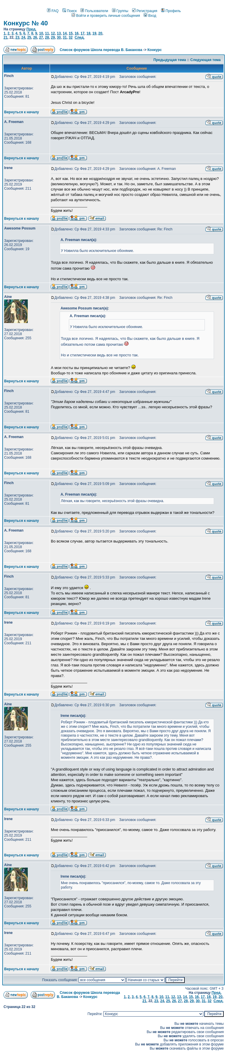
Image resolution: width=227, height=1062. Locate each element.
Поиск (69, 11)
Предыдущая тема (169, 60)
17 (82, 33)
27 (41, 37)
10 (41, 33)
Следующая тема (205, 60)
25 (29, 37)
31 (65, 37)
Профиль (171, 11)
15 (70, 33)
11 (47, 33)
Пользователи (94, 11)
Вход (150, 16)
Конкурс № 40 (26, 23)
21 (5, 37)
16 (76, 33)
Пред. (31, 29)
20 (100, 33)
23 (17, 37)
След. (79, 37)
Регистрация (144, 11)
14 (65, 33)
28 (47, 37)
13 (59, 33)
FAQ (53, 11)
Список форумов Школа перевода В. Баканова (101, 50)
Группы (120, 11)
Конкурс (154, 50)
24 (23, 37)
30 (59, 37)
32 (70, 37)
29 (53, 37)
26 (35, 37)
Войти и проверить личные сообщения (106, 16)
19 (94, 33)
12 (53, 33)
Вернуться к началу (21, 112)
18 (88, 33)
